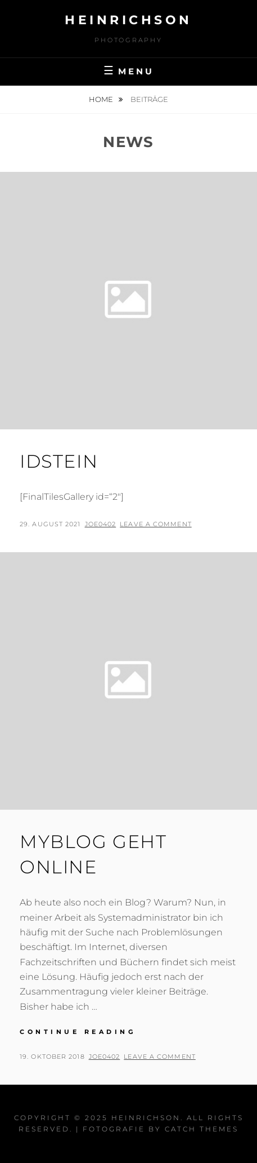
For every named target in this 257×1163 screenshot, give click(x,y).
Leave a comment (156, 524)
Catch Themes (201, 1129)
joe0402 (100, 524)
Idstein (59, 461)
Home (102, 99)
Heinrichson (128, 20)
